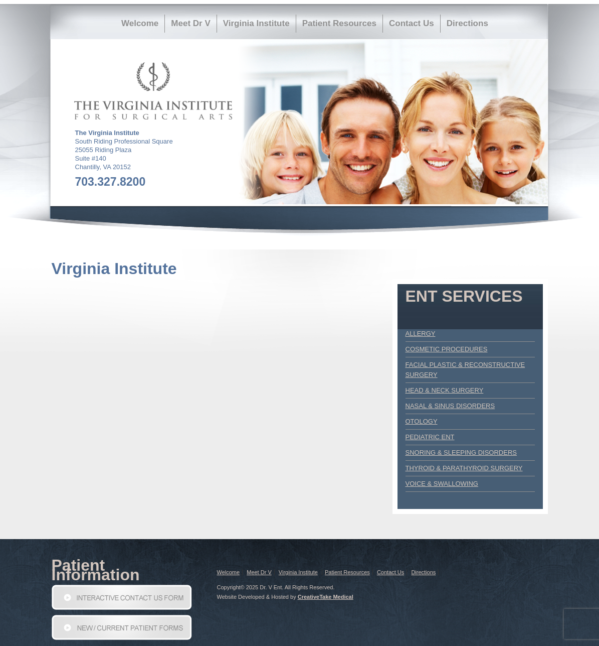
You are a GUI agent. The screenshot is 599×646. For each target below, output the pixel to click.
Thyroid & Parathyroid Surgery (464, 468)
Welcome (139, 23)
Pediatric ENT (430, 437)
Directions (467, 23)
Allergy (421, 333)
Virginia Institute (256, 23)
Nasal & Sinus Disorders (450, 406)
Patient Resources (339, 23)
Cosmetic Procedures (447, 349)
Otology (422, 421)
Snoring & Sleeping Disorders (461, 452)
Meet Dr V (190, 23)
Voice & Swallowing (442, 483)
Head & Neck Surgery (445, 390)
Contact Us (411, 23)
